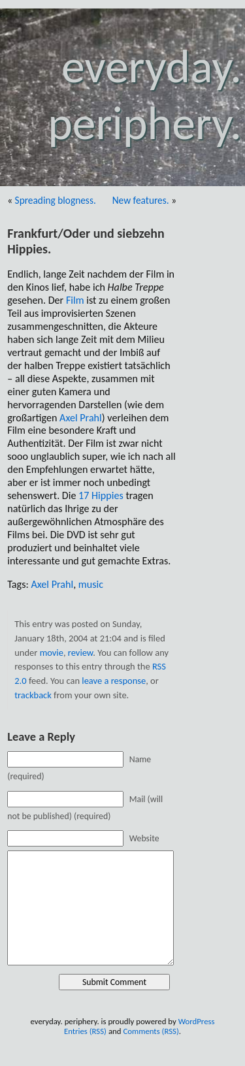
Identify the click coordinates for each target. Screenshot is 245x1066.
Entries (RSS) (85, 1031)
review (80, 652)
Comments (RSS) (150, 1031)
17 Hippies (100, 495)
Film (75, 300)
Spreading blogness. (55, 200)
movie (51, 652)
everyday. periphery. (145, 95)
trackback (33, 695)
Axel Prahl (80, 418)
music (90, 584)
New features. (140, 200)
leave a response (114, 680)
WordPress (196, 1021)
